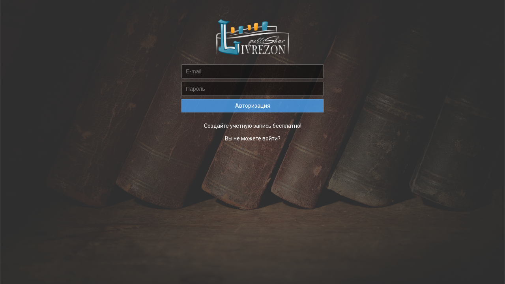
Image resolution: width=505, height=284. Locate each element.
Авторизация (252, 106)
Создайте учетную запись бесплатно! (252, 126)
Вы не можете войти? (253, 138)
